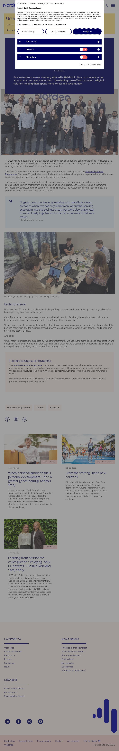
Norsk (25, 8)
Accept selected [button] (59, 31)
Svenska (32, 8)
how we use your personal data (53, 24)
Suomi (38, 8)
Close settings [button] (28, 31)
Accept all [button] (87, 31)
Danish (20, 8)
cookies (34, 24)
